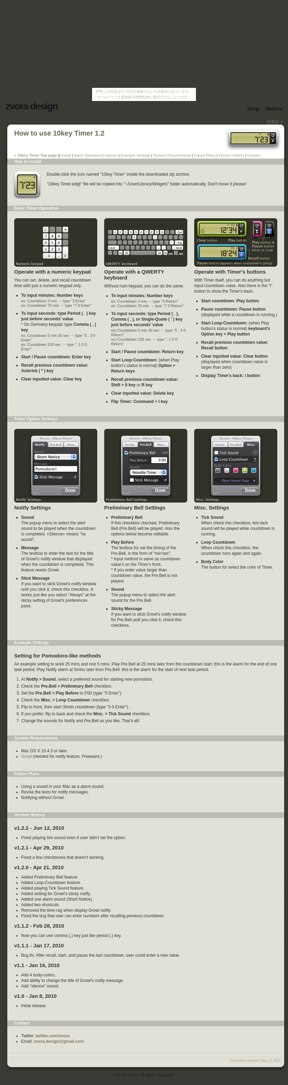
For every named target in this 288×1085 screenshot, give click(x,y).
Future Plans (204, 155)
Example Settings (135, 155)
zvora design (32, 106)
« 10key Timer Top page (35, 155)
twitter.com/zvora (53, 1035)
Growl (26, 756)
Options (111, 155)
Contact (254, 155)
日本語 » (274, 121)
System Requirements (172, 155)
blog (253, 109)
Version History (231, 155)
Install (66, 155)
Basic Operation (87, 155)
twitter (274, 109)
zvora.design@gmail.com (59, 1041)
